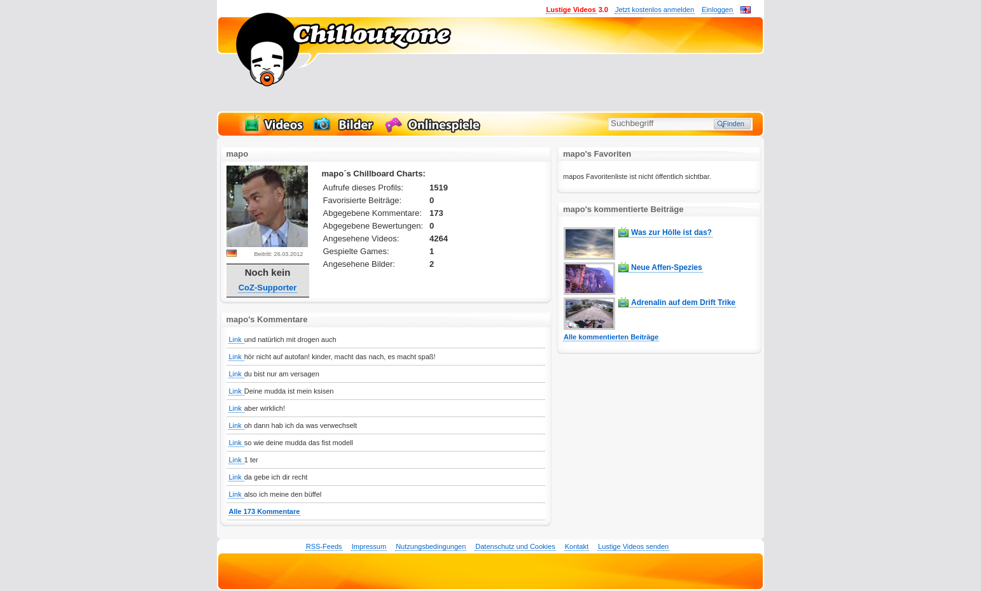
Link (236, 339)
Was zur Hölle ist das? (671, 232)
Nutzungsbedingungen (431, 546)
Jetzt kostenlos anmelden (654, 9)
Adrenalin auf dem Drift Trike (683, 302)
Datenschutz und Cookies (515, 546)
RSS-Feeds (324, 546)
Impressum (369, 546)
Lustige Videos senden (633, 546)
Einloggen (717, 9)
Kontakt (576, 546)
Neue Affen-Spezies (666, 267)
